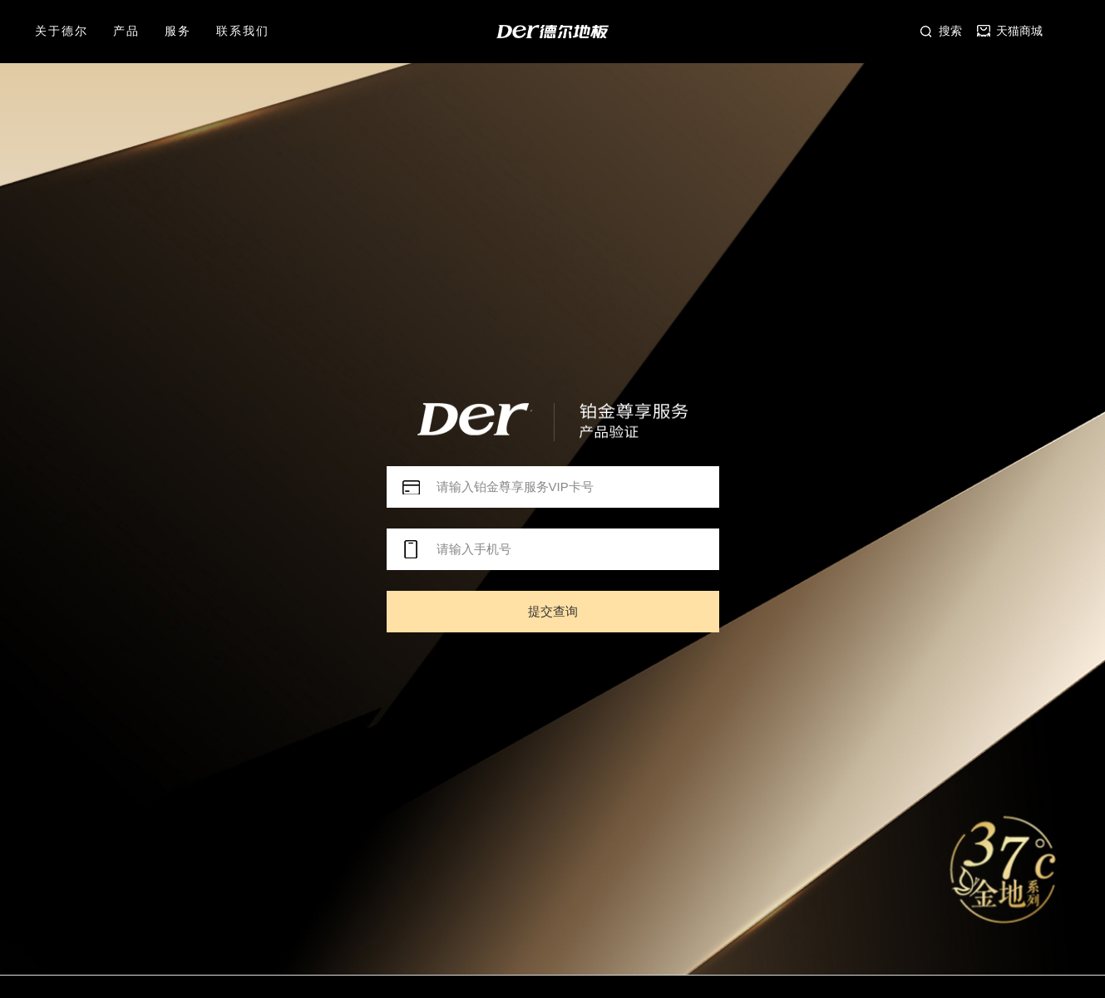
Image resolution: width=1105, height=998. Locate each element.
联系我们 (242, 30)
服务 (178, 30)
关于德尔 (61, 30)
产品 (126, 30)
